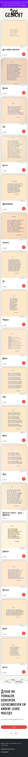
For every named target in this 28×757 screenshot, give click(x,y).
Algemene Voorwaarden (8, 749)
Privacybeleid (5, 752)
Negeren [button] (23, 5)
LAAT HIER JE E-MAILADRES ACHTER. (12, 719)
